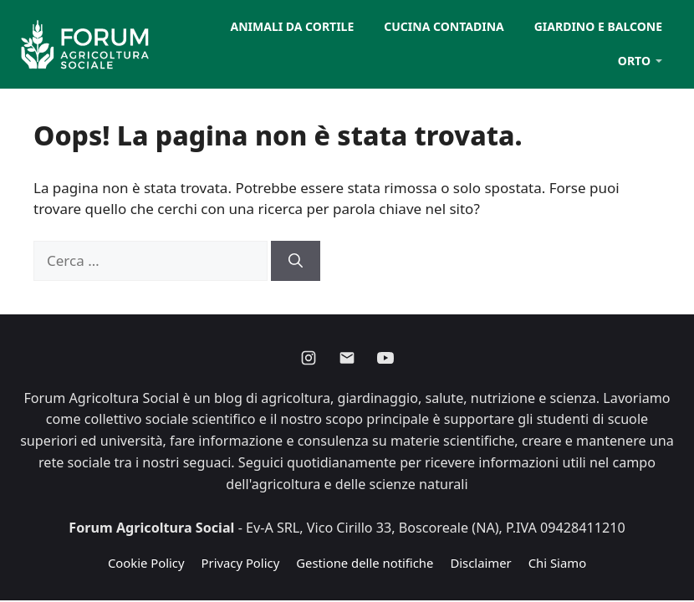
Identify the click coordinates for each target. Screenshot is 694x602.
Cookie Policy (146, 562)
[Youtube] (385, 358)
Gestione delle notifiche (364, 562)
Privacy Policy (241, 562)
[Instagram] (308, 358)
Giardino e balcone (598, 26)
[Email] (347, 358)
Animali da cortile (293, 26)
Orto (634, 61)
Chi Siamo (557, 562)
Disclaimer (480, 562)
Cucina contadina (443, 26)
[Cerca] (295, 261)
